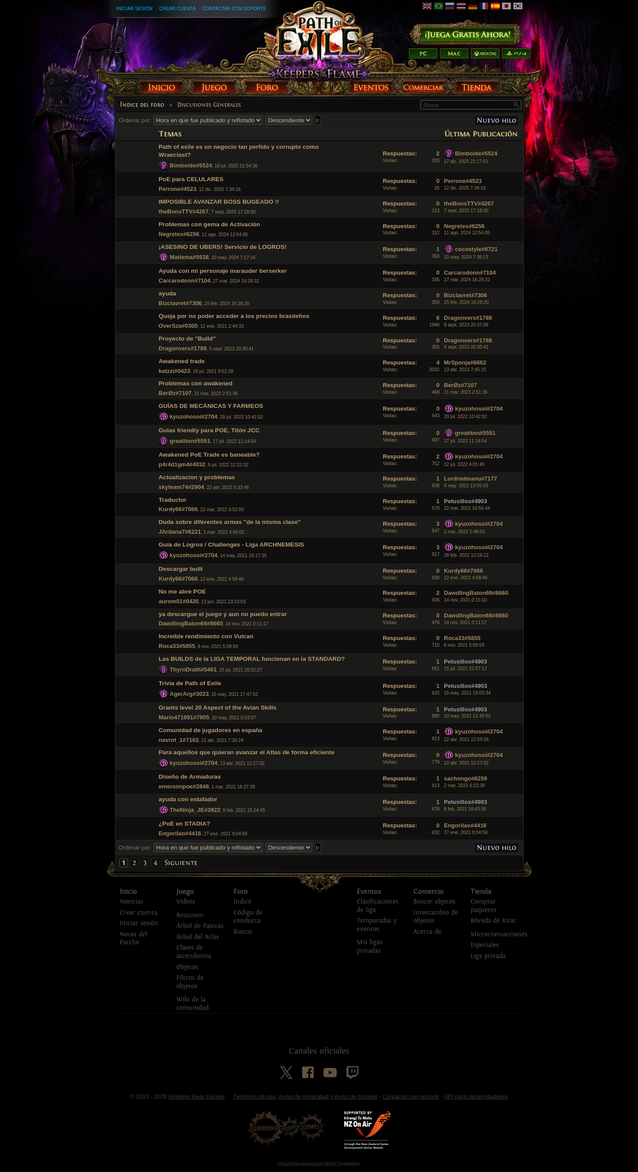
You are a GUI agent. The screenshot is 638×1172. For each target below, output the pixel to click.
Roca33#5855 (177, 646)
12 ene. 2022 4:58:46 (465, 577)
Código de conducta (247, 917)
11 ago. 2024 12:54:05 (467, 232)
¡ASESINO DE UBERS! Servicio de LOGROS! (223, 247)
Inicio (128, 892)
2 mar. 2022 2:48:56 (464, 531)
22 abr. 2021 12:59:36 (466, 739)
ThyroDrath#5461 (193, 669)
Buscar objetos (434, 901)
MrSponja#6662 (465, 362)
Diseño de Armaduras (190, 776)
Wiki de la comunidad (192, 1004)
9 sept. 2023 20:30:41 (466, 347)
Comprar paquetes (483, 906)
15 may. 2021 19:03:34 (467, 693)
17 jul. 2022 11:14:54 (465, 441)
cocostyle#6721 (476, 249)
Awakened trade (182, 361)
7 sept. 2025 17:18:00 (466, 210)
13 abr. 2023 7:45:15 (465, 369)
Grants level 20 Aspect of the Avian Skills (217, 707)
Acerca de (427, 931)
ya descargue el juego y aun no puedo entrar (223, 614)
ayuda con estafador (188, 799)
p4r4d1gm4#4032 (182, 464)
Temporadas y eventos (377, 925)
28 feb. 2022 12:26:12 (466, 555)
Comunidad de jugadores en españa (210, 730)
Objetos (187, 967)
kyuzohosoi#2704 (194, 416)
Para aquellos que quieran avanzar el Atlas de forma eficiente (247, 752)
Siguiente (181, 862)
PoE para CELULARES (191, 179)
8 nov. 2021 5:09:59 (464, 645)
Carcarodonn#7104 (184, 280)
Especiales (485, 945)
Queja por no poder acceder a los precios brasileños (234, 316)
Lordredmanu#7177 (470, 478)
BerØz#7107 (175, 393)
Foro (240, 892)
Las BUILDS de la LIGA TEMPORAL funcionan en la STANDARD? (252, 659)
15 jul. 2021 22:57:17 (465, 668)
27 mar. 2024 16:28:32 (467, 279)
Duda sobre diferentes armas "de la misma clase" (230, 522)
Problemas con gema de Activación (209, 224)
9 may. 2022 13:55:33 (466, 485)
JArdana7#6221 (180, 531)
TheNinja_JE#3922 (195, 810)
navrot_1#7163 (178, 740)
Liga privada (488, 956)
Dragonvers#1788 (468, 317)
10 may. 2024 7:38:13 (466, 257)
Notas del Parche (133, 939)
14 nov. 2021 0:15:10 (465, 600)
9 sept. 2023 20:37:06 (466, 324)
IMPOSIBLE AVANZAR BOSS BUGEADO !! (219, 201)
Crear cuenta (177, 8)
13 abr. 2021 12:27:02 (466, 763)
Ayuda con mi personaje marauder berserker (223, 271)
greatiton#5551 (190, 441)
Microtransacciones (499, 934)
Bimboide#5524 (191, 165)
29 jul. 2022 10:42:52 (465, 416)
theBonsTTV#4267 (184, 211)
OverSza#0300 (178, 325)
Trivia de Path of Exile (190, 683)
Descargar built (180, 569)
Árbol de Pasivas (199, 926)
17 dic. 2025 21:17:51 (466, 161)
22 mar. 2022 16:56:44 (467, 508)
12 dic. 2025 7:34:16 (465, 188)
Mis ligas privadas (369, 947)
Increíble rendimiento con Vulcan (206, 636)
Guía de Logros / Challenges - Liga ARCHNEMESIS (231, 544)
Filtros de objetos (189, 982)
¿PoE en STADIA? (184, 823)
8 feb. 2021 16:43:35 (465, 809)
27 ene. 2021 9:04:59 (465, 832)
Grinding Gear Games (196, 1096)
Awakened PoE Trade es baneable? (209, 454)
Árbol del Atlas (197, 937)
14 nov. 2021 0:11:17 (465, 622)
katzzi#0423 (175, 371)
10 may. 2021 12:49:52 (467, 716)
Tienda (481, 892)
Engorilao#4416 (180, 833)
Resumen (189, 915)
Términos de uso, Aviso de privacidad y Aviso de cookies (305, 1096)
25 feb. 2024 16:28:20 (466, 302)
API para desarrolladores (476, 1096)
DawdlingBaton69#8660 (476, 593)
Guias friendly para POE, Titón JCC (209, 430)
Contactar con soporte (234, 8)
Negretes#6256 (179, 234)
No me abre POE (182, 591)
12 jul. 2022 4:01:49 (464, 464)
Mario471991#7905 (184, 717)
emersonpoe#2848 (184, 786)
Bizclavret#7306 (180, 303)
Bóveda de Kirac (494, 920)
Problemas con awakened (196, 383)
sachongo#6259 (465, 778)
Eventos (369, 892)
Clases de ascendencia (193, 952)
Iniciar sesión (134, 8)
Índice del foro (142, 105)
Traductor (173, 500)
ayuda (167, 293)
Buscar (243, 931)
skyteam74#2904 (181, 487)
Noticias (131, 901)
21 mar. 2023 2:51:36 (465, 392)
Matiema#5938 (189, 257)
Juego (185, 892)
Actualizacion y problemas (197, 477)
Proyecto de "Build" (187, 338)
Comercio (428, 892)
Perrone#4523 (177, 189)
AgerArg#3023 (189, 694)
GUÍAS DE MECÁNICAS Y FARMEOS (211, 406)
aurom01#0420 (178, 601)
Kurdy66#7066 (178, 509)
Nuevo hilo (496, 120)
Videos (185, 901)
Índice (242, 901)
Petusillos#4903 (465, 501)
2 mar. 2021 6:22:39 (464, 785)
